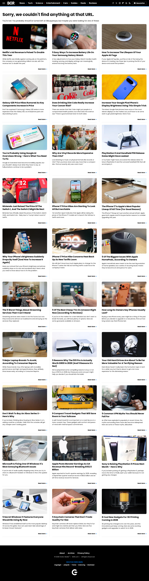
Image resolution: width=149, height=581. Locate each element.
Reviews (93, 3)
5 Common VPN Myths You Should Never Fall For (123, 415)
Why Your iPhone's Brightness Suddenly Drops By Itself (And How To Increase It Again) (23, 259)
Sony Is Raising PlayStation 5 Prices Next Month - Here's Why (123, 465)
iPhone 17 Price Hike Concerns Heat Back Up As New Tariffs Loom (73, 258)
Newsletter (139, 3)
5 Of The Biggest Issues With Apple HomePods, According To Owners (120, 258)
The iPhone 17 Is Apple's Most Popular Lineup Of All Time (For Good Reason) (121, 208)
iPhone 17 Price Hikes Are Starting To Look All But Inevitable (73, 207)
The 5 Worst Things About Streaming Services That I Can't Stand (21, 311)
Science (39, 3)
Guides (74, 3)
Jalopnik (66, 565)
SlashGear (91, 565)
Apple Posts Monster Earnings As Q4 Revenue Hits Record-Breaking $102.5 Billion (72, 466)
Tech (30, 3)
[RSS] (129, 3)
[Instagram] (120, 3)
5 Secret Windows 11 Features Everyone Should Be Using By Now (22, 518)
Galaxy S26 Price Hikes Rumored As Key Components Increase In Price (23, 104)
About (62, 553)
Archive (71, 553)
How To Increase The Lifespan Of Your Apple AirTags (121, 54)
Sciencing (81, 565)
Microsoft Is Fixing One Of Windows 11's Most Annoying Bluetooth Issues (22, 465)
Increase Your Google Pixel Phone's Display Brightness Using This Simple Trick (124, 104)
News (22, 3)
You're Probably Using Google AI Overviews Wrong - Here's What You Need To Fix (24, 156)
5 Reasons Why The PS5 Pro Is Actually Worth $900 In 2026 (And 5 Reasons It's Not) (72, 363)
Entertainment (53, 3)
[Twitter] (116, 3)
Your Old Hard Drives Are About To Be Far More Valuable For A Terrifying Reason (123, 362)
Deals (83, 3)
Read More (42, 69)
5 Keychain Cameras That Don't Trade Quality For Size (72, 518)
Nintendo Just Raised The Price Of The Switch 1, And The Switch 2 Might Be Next (23, 207)
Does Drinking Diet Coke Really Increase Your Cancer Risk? (73, 104)
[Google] (126, 3)
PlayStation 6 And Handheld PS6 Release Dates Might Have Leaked (123, 154)
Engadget (57, 565)
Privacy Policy (84, 553)
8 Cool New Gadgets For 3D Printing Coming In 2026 (120, 518)
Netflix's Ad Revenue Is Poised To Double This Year (23, 54)
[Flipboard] (123, 3)
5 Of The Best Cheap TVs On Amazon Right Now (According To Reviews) (74, 311)
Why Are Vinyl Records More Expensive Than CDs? (72, 154)
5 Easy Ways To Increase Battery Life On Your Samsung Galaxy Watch (73, 54)
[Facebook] (113, 3)
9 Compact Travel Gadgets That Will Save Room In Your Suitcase (74, 415)
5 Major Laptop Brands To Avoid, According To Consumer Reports (19, 362)
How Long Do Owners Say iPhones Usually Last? (123, 311)
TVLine (74, 565)
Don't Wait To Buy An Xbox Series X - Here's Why (21, 415)
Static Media (64, 557)
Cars (65, 3)
